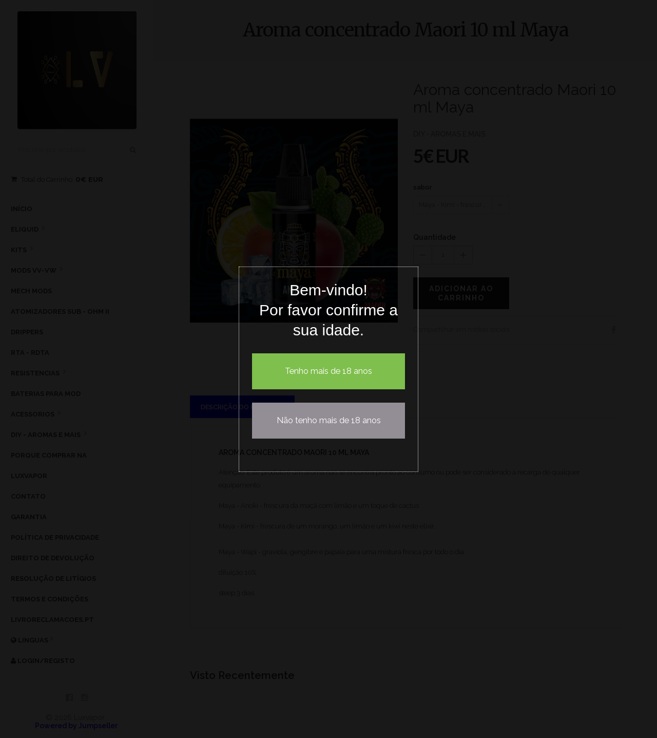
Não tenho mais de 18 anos (329, 420)
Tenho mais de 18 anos (328, 371)
